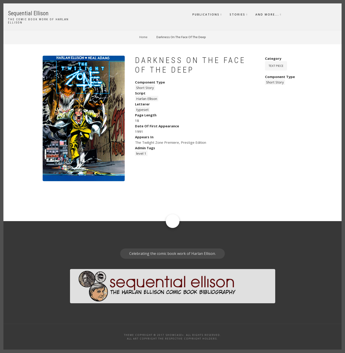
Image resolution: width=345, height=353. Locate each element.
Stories (237, 14)
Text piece (276, 66)
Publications (206, 14)
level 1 (141, 153)
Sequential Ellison (28, 13)
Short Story (145, 87)
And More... (267, 14)
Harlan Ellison (146, 98)
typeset (142, 109)
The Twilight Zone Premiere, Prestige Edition (170, 142)
